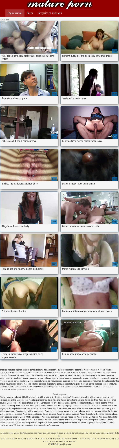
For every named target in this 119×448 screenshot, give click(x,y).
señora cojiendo (50, 386)
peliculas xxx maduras (66, 384)
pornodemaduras (110, 384)
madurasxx (87, 381)
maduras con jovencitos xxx (58, 372)
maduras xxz (68, 381)
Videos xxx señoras (11, 417)
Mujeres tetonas (57, 403)
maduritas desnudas (101, 381)
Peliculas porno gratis (106, 408)
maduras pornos (98, 378)
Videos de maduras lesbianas (92, 414)
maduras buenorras (23, 372)
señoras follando (79, 386)
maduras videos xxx (28, 381)
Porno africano (78, 400)
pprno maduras (21, 386)
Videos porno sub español (76, 403)
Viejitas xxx (93, 417)
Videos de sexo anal (49, 405)
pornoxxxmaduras (7, 386)
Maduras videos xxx (59, 5)
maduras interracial (73, 375)
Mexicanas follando (107, 417)
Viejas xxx (4, 408)
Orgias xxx (112, 411)
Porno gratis (35, 405)
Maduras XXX (11, 425)
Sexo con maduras (41, 425)
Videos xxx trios (92, 400)
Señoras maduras (89, 408)
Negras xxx (83, 419)
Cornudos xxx (22, 400)
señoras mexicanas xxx (95, 386)
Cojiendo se (36, 417)
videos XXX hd (25, 417)
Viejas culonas (104, 400)
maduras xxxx (56, 381)
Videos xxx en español (54, 411)
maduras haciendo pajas (54, 375)
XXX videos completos (31, 397)
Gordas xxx (46, 403)
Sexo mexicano (54, 400)
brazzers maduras (7, 369)
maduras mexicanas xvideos (17, 378)
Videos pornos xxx (102, 422)
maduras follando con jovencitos (30, 375)
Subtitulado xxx (95, 405)
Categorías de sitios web (49, 13)
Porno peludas (15, 408)
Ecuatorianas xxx (64, 408)
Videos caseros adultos (79, 397)
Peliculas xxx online (8, 400)
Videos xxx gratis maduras (68, 414)
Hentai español (28, 422)
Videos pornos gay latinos (97, 411)
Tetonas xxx (54, 425)
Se (116, 417)
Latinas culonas (58, 419)
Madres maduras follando (11, 397)
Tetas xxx (25, 405)
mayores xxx (11, 384)
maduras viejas (43, 381)
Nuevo (30, 13)
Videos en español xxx (62, 422)
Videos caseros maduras (10, 419)
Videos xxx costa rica (48, 397)
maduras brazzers (7, 372)
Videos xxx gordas (7, 411)
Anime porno (93, 419)
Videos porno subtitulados (11, 414)
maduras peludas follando (40, 378)
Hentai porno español (43, 422)
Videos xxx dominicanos (17, 403)
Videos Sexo (51, 408)
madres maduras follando (101, 369)
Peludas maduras (28, 419)
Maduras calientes (106, 419)
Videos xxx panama (36, 411)
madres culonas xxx (59, 369)
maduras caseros (40, 372)
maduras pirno (58, 378)
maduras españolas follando (82, 372)
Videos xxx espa (49, 414)
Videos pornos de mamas (10, 422)
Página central (15, 13)
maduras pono (71, 378)
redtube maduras (36, 386)
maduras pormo (83, 378)
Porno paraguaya (65, 405)
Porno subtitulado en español (33, 408)
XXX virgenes (88, 422)
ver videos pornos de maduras (20, 389)
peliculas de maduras (48, 384)
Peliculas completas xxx (32, 414)
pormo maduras (95, 384)
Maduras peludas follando (74, 411)
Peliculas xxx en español (97, 403)
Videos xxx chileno (109, 405)
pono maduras (82, 384)
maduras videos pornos (10, 381)
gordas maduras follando (40, 369)
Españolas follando (43, 419)
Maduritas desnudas (50, 417)
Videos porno (66, 400)
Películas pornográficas (38, 400)
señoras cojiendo (64, 386)
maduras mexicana (89, 375)
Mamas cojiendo (33, 403)
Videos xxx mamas (80, 405)
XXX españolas (64, 397)
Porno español (71, 419)
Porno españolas (14, 405)
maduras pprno (111, 378)
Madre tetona (82, 417)
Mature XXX (76, 408)
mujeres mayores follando (27, 384)
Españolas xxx (21, 411)
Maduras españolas (25, 425)
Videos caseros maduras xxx (102, 397)
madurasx (78, 381)
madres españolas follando (79, 369)
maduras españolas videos (106, 372)
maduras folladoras (8, 375)
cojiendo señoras (22, 369)
